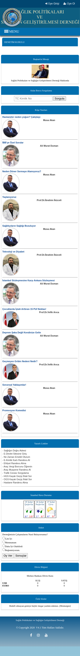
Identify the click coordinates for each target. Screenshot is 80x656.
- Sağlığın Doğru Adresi (14, 450)
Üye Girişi (52, 3)
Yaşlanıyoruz (9, 197)
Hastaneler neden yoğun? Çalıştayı (21, 117)
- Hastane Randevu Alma (15, 482)
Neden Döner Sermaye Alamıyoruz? (21, 171)
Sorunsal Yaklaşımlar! (14, 384)
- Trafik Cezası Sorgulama (15, 473)
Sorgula (60, 98)
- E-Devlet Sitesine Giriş (14, 453)
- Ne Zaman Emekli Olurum (16, 457)
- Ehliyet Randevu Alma (14, 463)
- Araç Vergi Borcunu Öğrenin (17, 466)
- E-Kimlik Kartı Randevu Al (16, 460)
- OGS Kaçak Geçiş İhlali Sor (17, 479)
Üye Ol (69, 3)
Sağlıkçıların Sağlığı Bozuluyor (19, 225)
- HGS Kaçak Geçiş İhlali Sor (17, 476)
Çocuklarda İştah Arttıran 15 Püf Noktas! (24, 309)
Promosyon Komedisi (14, 410)
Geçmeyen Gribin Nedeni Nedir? (20, 361)
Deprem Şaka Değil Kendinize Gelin (21, 332)
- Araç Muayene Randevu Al (16, 469)
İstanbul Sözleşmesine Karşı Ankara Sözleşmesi (28, 280)
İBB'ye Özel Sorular (13, 142)
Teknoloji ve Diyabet (13, 251)
